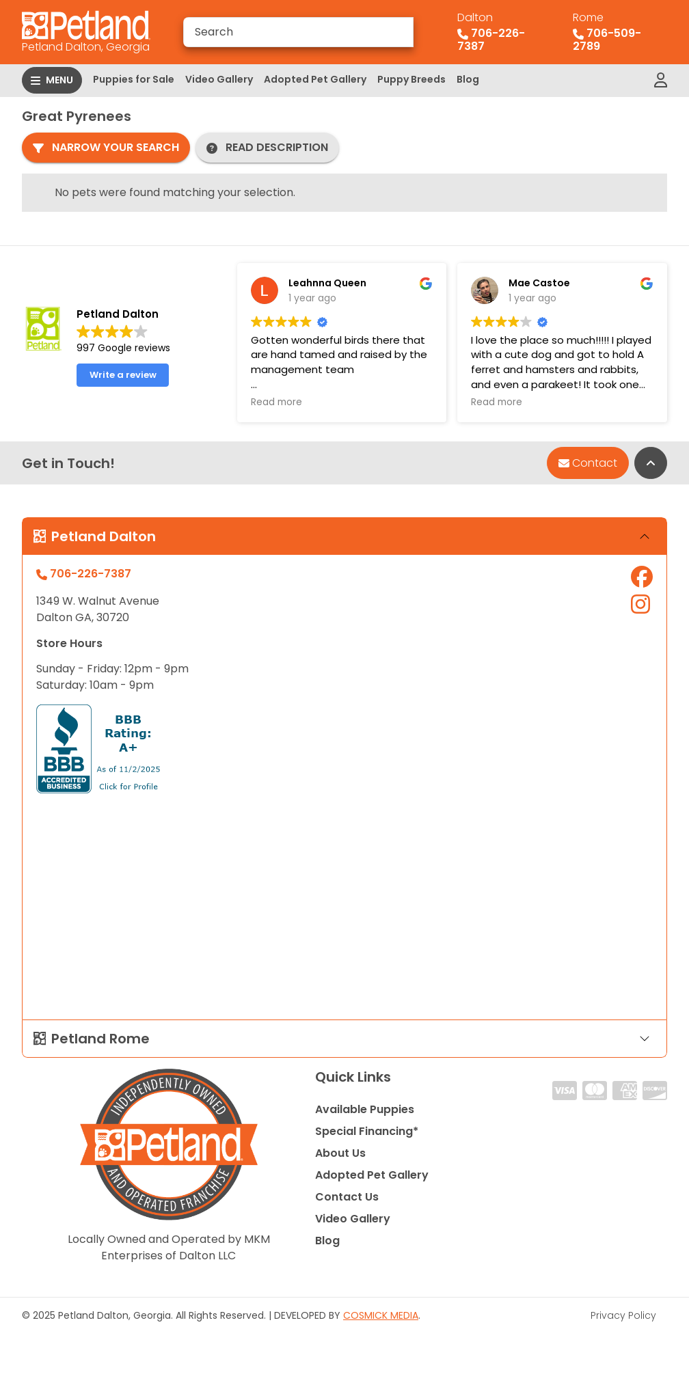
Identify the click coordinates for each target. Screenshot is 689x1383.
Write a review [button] (123, 374)
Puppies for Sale (133, 79)
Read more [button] (276, 402)
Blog (468, 79)
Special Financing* (366, 1131)
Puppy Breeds (411, 79)
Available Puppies (364, 1109)
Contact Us (347, 1197)
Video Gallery (219, 79)
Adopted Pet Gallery (315, 79)
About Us (340, 1153)
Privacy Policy (623, 1315)
